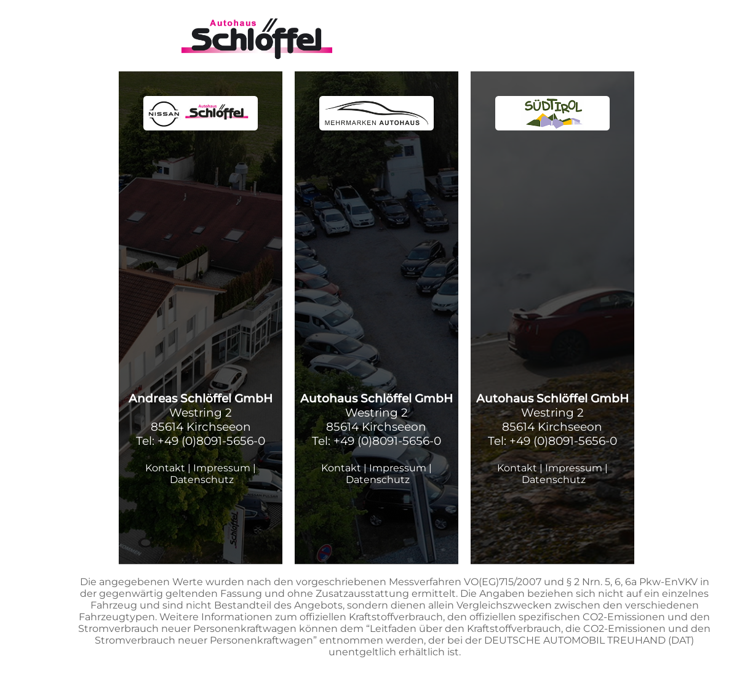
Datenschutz (202, 479)
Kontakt (165, 468)
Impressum (221, 468)
